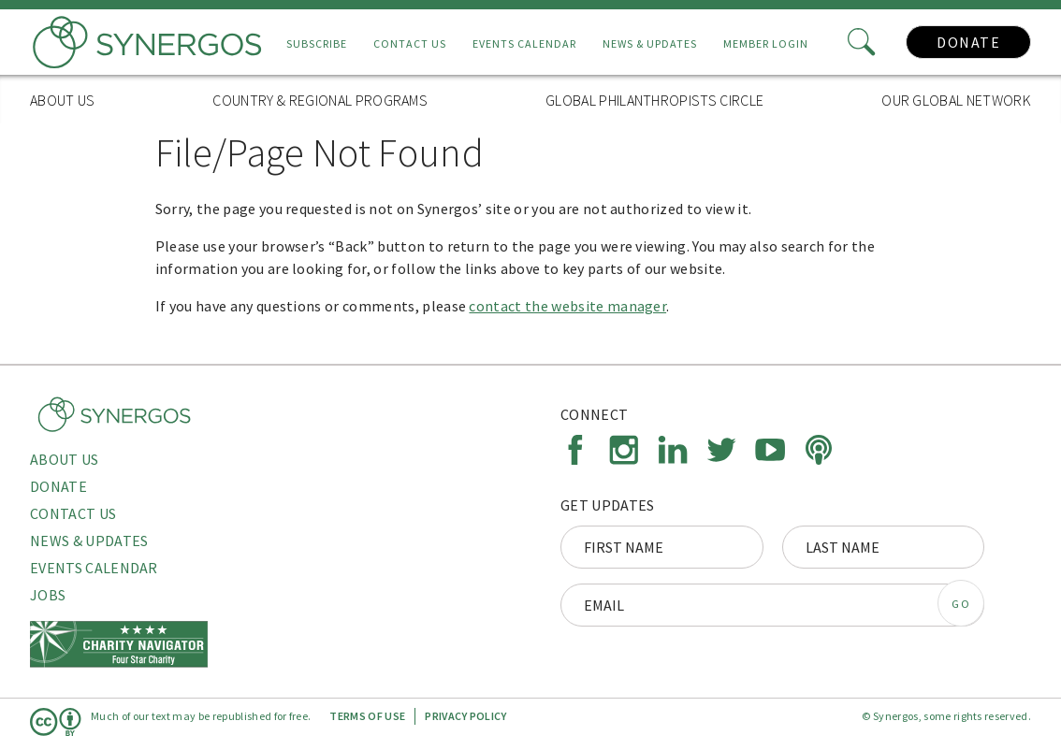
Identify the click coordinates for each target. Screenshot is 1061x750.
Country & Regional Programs (320, 100)
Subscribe (316, 43)
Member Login (765, 43)
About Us (62, 100)
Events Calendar (524, 43)
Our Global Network (956, 100)
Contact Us (409, 43)
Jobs (47, 594)
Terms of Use (367, 716)
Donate (968, 42)
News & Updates (650, 43)
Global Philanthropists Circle (654, 100)
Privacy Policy (465, 716)
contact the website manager (567, 305)
